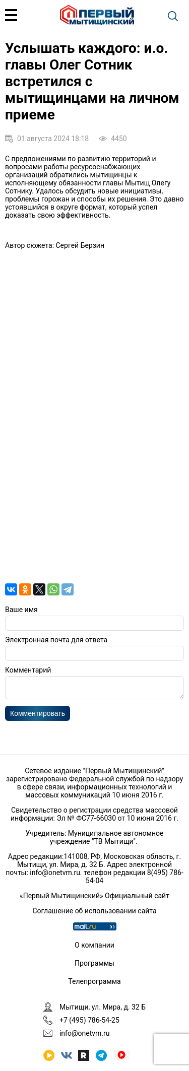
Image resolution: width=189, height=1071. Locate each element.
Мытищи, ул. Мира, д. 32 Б (102, 1007)
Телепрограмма (94, 981)
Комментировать (37, 716)
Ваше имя (21, 610)
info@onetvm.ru (55, 872)
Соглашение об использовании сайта (94, 911)
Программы (94, 963)
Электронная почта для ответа (56, 640)
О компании (94, 945)
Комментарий (28, 670)
